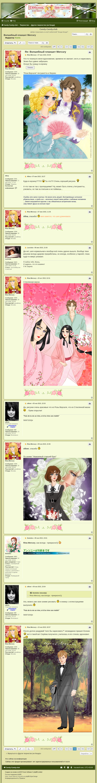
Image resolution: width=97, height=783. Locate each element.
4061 (15, 556)
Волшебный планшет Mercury (20, 35)
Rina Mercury (9, 69)
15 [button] (83, 47)
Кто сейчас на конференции (16, 759)
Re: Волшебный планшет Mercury (45, 51)
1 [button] (61, 47)
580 (15, 430)
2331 (15, 179)
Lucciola (8, 259)
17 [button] (88, 47)
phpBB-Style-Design (32, 776)
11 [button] (67, 47)
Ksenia (17, 38)
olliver (7, 422)
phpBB (19, 772)
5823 (15, 262)
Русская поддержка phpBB (13, 774)
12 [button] (71, 47)
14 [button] (79, 47)
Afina (7, 176)
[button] (54, 46)
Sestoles (8, 553)
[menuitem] (13, 21)
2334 (15, 72)
